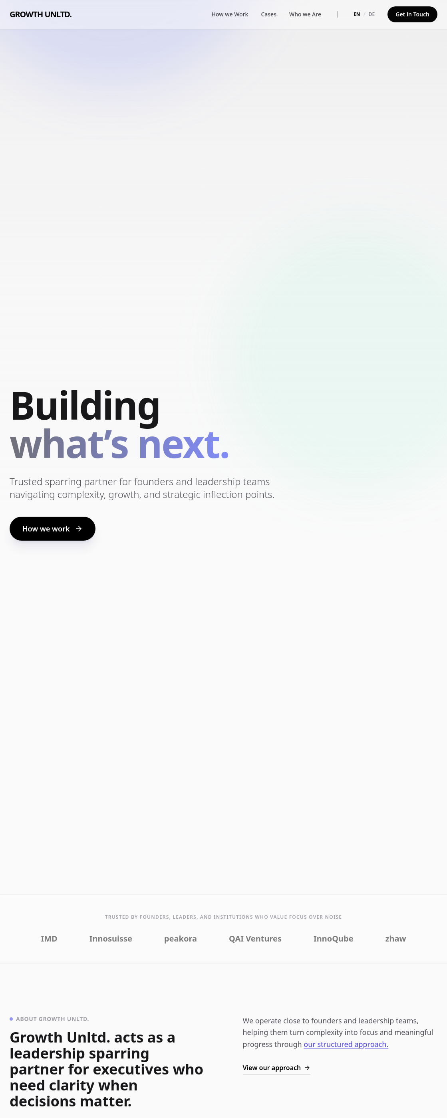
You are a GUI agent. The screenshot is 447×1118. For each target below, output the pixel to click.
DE (372, 14)
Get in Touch (412, 14)
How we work (52, 528)
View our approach (277, 1067)
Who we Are (305, 14)
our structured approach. (346, 1044)
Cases (268, 14)
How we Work (230, 14)
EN (357, 14)
